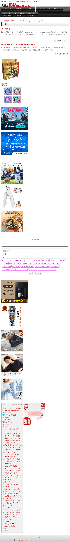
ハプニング (8, 528)
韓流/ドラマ (32, 14)
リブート (8, 507)
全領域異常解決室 (11, 466)
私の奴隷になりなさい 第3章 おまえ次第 (18, 445)
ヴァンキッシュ (10, 452)
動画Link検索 (35, 239)
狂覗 (6, 426)
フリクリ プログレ (11, 524)
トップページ (7, 9)
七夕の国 (8, 487)
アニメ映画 (7, 14)
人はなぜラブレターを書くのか (15, 447)
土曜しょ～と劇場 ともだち (14, 496)
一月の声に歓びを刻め (12, 459)
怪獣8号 (7, 482)
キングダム (8, 519)
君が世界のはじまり (11, 514)
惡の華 (7, 424)
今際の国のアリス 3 (11, 503)
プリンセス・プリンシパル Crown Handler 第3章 (21, 473)
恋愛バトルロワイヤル (12, 461)
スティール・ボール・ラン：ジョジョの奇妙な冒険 (22, 431)
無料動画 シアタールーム (25, 540)
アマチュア (8, 498)
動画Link (19, 9)
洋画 (30, 9)
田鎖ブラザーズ (10, 443)
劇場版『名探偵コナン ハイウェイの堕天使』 (20, 440)
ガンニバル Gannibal (12, 454)
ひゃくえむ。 (9, 505)
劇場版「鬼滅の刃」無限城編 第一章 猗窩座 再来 (21, 500)
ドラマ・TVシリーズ (55, 9)
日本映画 (41, 9)
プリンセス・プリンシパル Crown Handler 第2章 (21, 475)
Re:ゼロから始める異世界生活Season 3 (18, 489)
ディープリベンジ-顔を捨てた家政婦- (17, 512)
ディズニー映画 (19, 14)
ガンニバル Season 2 (12, 494)
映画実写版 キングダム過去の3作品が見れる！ (19, 44)
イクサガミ (8, 422)
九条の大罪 (8, 412)
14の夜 (7, 521)
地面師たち (8, 419)
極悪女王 (8, 463)
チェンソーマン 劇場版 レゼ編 (15, 436)
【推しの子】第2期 (11, 484)
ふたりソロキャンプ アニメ (14, 433)
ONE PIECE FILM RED (12, 450)
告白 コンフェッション (12, 468)
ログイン (40, 537)
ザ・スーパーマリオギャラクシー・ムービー (19, 408)
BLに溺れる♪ (6, 29)
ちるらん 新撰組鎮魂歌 (12, 410)
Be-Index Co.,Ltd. (57, 540)
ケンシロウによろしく (12, 477)
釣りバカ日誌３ (10, 526)
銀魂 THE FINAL (10, 517)
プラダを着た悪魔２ (11, 415)
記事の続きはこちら (61, 40)
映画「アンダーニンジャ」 (14, 491)
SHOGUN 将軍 (10, 456)
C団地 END (8, 417)
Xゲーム (8, 531)
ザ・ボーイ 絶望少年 (12, 470)
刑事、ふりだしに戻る (12, 438)
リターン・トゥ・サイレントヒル (16, 510)
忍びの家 (8, 480)
